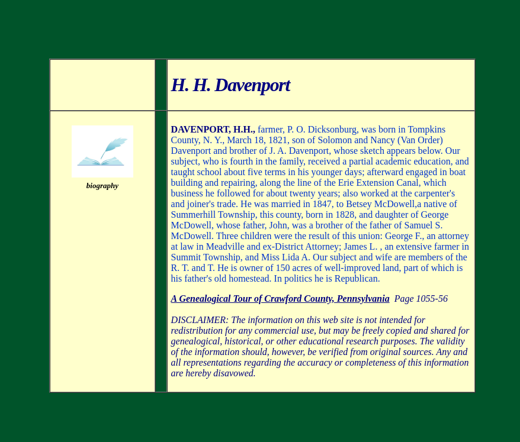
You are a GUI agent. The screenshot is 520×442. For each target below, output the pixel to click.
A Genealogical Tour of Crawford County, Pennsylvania (280, 298)
